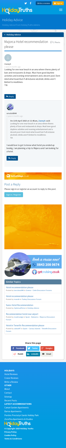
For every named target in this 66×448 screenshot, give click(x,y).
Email (48, 354)
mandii (17, 299)
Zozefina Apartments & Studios (18, 419)
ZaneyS (7, 64)
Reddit (20, 354)
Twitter (35, 348)
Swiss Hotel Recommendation (19, 305)
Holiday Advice (33, 308)
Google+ (49, 348)
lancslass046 (19, 290)
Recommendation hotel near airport (22, 314)
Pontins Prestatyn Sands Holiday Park (21, 415)
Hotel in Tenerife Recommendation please (25, 325)
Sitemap (8, 396)
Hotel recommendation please (19, 287)
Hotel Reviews (11, 374)
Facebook (20, 348)
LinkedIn (34, 354)
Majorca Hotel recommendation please (26, 44)
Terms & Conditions (13, 438)
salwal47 (17, 328)
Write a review (43, 3)
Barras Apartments (13, 411)
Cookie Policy (10, 435)
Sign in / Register (13, 194)
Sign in (58, 3)
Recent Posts (10, 400)
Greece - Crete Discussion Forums (39, 290)
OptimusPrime (19, 308)
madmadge (18, 317)
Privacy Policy (10, 432)
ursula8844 (11, 113)
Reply (10, 96)
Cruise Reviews (11, 378)
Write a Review (11, 382)
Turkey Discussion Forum (31, 299)
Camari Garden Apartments (16, 407)
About (7, 389)
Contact (8, 392)
